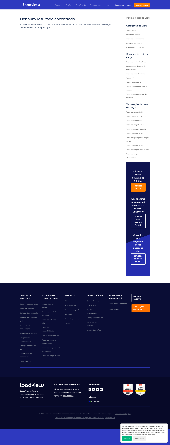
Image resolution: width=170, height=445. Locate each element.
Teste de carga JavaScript (136, 129)
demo (129, 5)
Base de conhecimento (29, 304)
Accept (127, 438)
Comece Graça (142, 5)
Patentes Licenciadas (96, 418)
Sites (66, 301)
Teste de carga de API (51, 335)
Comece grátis (138, 187)
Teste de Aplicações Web (136, 62)
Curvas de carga (93, 301)
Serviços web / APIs (72, 310)
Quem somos (25, 361)
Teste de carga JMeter (51, 356)
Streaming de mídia (73, 319)
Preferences (139, 438)
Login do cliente (137, 297)
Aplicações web (71, 305)
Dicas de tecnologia (134, 43)
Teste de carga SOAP (134, 145)
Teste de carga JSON (134, 133)
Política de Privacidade (63, 418)
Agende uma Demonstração (138, 220)
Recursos (108, 5)
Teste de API (131, 30)
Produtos (58, 5)
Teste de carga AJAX (134, 82)
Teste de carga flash (134, 120)
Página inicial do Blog (138, 18)
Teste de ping (114, 309)
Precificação (81, 5)
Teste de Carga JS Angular (136, 116)
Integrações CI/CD (94, 330)
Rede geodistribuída (95, 318)
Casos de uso (95, 5)
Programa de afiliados (28, 333)
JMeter (67, 323)
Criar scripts (91, 305)
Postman (68, 314)
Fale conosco (68, 396)
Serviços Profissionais (138, 259)
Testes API (130, 78)
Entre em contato (27, 308)
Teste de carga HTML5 (135, 125)
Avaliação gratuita (138, 308)
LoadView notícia (133, 34)
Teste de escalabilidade (135, 74)
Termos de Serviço (80, 418)
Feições (69, 5)
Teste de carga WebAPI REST (137, 150)
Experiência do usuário (135, 47)
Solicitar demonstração (29, 313)
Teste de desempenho (135, 39)
